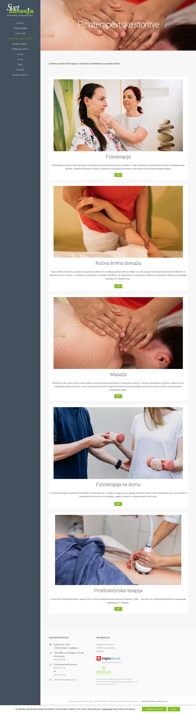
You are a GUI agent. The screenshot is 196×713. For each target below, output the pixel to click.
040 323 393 (60, 675)
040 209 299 (60, 660)
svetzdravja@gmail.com (65, 679)
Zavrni (173, 709)
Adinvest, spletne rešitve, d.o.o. (155, 701)
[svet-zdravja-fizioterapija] (118, 80)
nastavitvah (107, 709)
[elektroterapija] (118, 516)
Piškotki (100, 651)
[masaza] (118, 298)
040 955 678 (60, 668)
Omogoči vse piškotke (154, 709)
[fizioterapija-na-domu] (118, 408)
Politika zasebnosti (105, 648)
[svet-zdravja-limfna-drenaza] (118, 187)
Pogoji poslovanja (105, 644)
